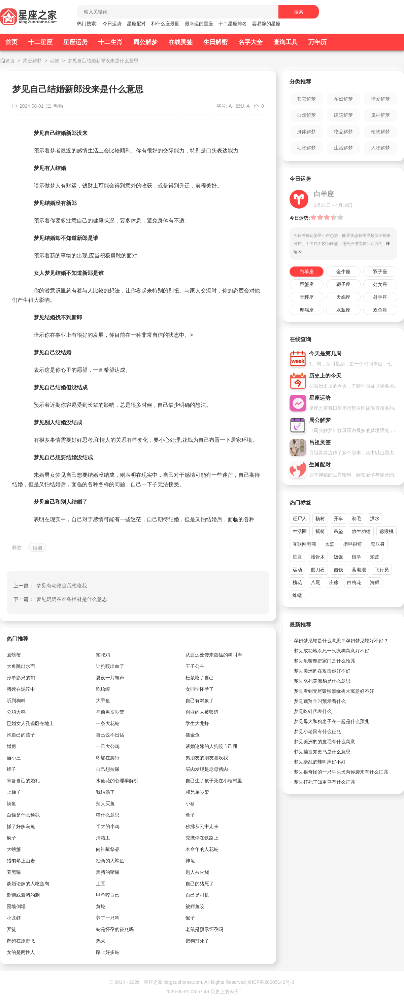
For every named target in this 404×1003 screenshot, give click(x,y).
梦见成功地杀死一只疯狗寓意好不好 (331, 650)
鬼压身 (378, 544)
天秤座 (307, 297)
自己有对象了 (200, 700)
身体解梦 (306, 131)
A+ (232, 106)
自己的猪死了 (200, 883)
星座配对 (136, 23)
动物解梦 (306, 147)
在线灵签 (180, 42)
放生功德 (361, 531)
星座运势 (75, 42)
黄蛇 (100, 906)
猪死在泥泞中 (21, 689)
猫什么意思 (108, 815)
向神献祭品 (108, 849)
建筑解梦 (343, 115)
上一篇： (50, 585)
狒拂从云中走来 (202, 826)
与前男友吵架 (110, 712)
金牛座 (343, 271)
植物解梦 (380, 131)
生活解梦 (343, 147)
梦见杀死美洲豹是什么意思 (322, 681)
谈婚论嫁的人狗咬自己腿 (211, 746)
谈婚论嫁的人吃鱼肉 (28, 883)
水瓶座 (343, 310)
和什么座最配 (165, 23)
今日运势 (112, 23)
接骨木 (318, 557)
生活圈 (300, 531)
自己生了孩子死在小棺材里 (214, 780)
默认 (240, 106)
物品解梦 (343, 131)
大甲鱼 (103, 700)
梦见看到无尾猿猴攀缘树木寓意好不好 (334, 691)
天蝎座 (343, 297)
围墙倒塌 (16, 906)
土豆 (100, 883)
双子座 (380, 271)
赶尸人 (300, 518)
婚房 (11, 746)
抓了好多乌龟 (21, 826)
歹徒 (11, 929)
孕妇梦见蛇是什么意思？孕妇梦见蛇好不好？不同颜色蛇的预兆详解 (345, 640)
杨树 (320, 518)
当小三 (14, 757)
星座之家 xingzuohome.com (173, 982)
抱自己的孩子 (21, 735)
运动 (297, 569)
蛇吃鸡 (103, 654)
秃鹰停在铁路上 (202, 837)
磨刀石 (318, 569)
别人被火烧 (197, 872)
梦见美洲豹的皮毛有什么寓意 (324, 741)
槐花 (297, 582)
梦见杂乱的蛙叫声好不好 (320, 761)
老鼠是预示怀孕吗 (204, 929)
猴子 (190, 918)
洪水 (374, 518)
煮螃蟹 (14, 654)
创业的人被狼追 (202, 712)
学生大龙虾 (197, 723)
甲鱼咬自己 (108, 895)
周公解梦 (145, 42)
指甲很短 (352, 544)
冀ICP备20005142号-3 (270, 982)
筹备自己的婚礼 (23, 780)
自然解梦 (306, 115)
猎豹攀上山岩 (21, 860)
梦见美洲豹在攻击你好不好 (322, 671)
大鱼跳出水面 (21, 666)
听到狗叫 (16, 700)
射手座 (380, 297)
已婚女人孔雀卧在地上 (30, 723)
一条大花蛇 (108, 723)
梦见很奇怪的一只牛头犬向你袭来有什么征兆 (341, 772)
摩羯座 (307, 310)
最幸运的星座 (199, 23)
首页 (11, 42)
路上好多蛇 (108, 952)
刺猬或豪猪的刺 (23, 895)
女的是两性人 (21, 952)
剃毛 (356, 518)
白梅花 (354, 582)
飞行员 (382, 569)
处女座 (380, 284)
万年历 (317, 42)
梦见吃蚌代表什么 (313, 711)
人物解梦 (380, 147)
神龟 (190, 860)
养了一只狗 (108, 918)
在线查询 (300, 339)
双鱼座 (380, 310)
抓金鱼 (193, 735)
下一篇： (60, 599)
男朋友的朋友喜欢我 (207, 757)
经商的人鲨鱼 (110, 860)
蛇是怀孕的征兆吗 (115, 929)
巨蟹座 (307, 284)
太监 (329, 544)
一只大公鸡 (108, 746)
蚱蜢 (297, 595)
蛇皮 (374, 557)
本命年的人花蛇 (202, 849)
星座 (297, 557)
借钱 (338, 569)
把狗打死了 (197, 940)
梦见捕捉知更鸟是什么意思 (322, 751)
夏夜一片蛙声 (110, 677)
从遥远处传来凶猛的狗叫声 (214, 654)
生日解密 (215, 42)
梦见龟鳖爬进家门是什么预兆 (324, 661)
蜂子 (11, 769)
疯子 (11, 837)
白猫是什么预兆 (23, 815)
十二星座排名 (232, 23)
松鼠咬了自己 (200, 677)
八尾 (315, 582)
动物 (54, 60)
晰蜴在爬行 (108, 757)
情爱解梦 (380, 99)
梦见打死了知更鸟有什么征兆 (324, 782)
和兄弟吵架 (197, 792)
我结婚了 (105, 792)
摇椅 (320, 531)
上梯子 (14, 792)
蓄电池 (359, 569)
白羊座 (307, 271)
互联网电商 (304, 544)
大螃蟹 (14, 849)
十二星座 (40, 42)
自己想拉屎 (108, 769)
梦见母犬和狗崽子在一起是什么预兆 (331, 721)
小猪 (190, 803)
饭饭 (338, 557)
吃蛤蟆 (103, 689)
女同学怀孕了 (200, 689)
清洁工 (103, 837)
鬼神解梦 (380, 115)
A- (248, 106)
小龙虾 (14, 918)
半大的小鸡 (108, 826)
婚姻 (37, 547)
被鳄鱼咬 (195, 906)
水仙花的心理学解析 (117, 780)
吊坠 (338, 531)
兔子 (190, 815)
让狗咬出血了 (110, 666)
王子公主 (195, 666)
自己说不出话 (110, 735)
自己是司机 (197, 895)
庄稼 (333, 582)
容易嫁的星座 (266, 23)
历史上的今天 (224, 991)
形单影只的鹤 (21, 677)
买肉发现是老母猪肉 (207, 769)
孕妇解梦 (343, 99)
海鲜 (374, 582)
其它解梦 (306, 99)
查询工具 (285, 42)
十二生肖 (110, 42)
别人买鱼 (105, 803)
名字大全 (250, 42)
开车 (338, 518)
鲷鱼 (11, 803)
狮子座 (343, 284)
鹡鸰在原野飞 (21, 940)
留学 (356, 557)
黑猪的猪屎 (108, 872)
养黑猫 (14, 872)
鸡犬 (100, 940)
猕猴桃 (386, 531)
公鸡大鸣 (16, 712)
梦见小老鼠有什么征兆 (317, 731)
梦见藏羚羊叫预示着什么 (320, 701)
